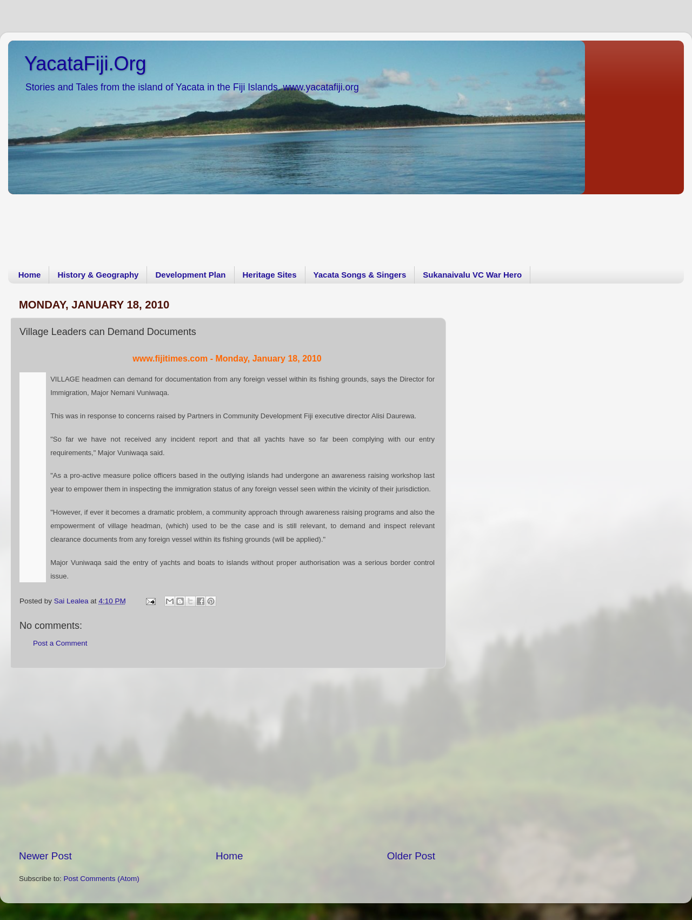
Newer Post (45, 856)
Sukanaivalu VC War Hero (472, 274)
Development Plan (190, 274)
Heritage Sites (270, 274)
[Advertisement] (205, 222)
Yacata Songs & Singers (360, 274)
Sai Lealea (72, 601)
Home (29, 274)
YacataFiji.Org (85, 63)
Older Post (411, 856)
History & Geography (97, 274)
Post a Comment (60, 643)
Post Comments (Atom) (101, 879)
